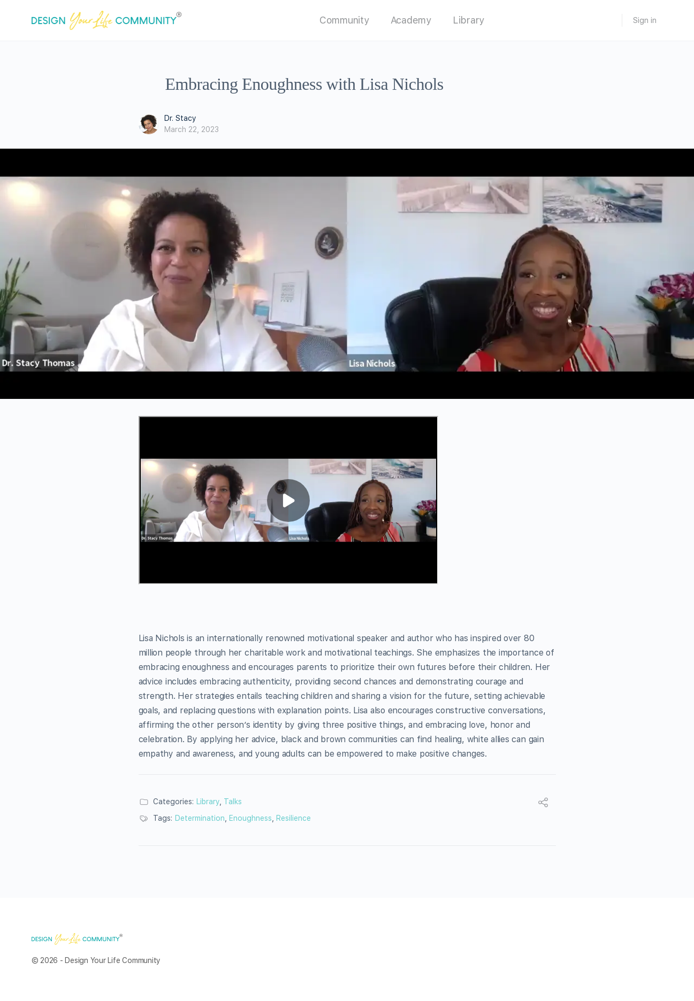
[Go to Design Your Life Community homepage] (106, 19)
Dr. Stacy (180, 118)
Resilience (293, 818)
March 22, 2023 (191, 129)
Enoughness (250, 818)
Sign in (645, 20)
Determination (200, 818)
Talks (233, 801)
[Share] (543, 804)
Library (207, 801)
